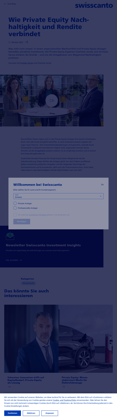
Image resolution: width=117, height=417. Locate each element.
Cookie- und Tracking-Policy (64, 400)
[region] (58, 405)
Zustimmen (12, 413)
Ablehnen (31, 413)
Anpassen (49, 413)
